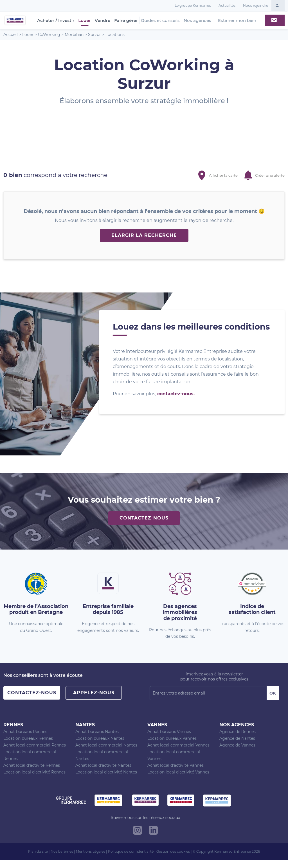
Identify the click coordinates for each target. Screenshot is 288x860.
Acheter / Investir (55, 20)
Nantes (85, 724)
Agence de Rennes (237, 731)
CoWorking (49, 34)
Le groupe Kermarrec (193, 5)
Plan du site (38, 851)
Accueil (10, 34)
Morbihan (74, 34)
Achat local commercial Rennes (34, 745)
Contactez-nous (144, 518)
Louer (84, 20)
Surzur (94, 34)
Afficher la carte (223, 175)
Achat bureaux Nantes (97, 731)
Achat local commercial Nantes (106, 745)
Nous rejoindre (255, 5)
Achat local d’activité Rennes (31, 765)
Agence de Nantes (237, 738)
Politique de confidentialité (131, 851)
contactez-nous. (176, 393)
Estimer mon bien (237, 20)
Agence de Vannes (237, 745)
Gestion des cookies (173, 851)
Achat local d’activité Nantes (103, 765)
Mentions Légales (90, 851)
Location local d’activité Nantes (106, 772)
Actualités (227, 5)
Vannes (157, 724)
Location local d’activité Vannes (178, 772)
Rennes (13, 724)
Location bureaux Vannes (172, 738)
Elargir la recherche (144, 235)
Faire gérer (126, 20)
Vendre (103, 20)
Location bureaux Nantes (99, 738)
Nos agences (197, 20)
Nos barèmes (62, 851)
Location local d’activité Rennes (34, 772)
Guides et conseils (160, 20)
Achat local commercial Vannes (178, 745)
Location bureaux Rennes (28, 738)
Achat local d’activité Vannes (175, 765)
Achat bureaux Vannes (169, 731)
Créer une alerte (270, 175)
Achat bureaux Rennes (25, 731)
